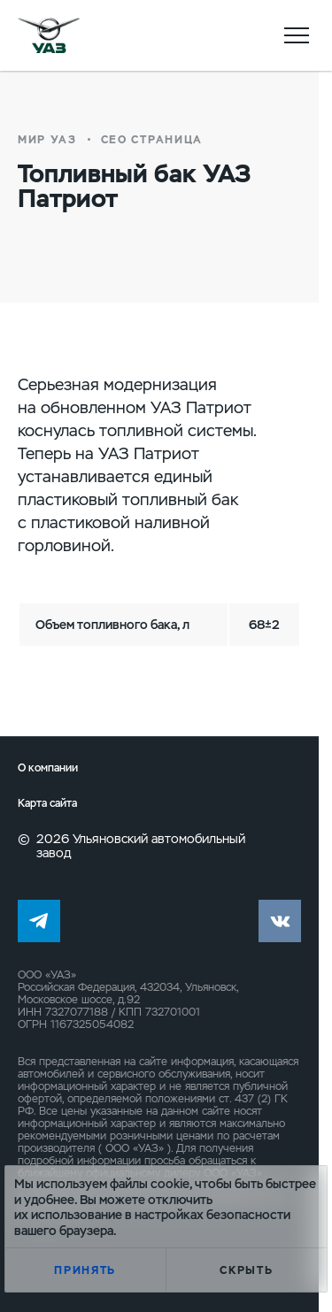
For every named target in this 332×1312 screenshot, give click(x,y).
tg (39, 921)
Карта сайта (47, 803)
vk (280, 921)
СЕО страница (152, 140)
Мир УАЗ (47, 140)
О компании (48, 768)
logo (49, 35)
